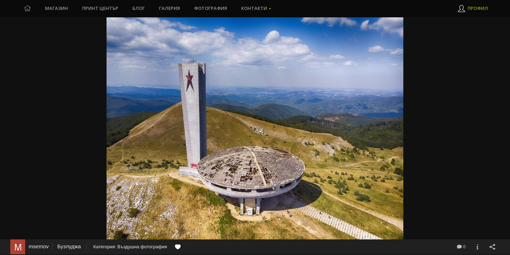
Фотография (210, 8)
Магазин (56, 8)
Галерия (169, 8)
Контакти (254, 8)
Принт (100, 8)
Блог (138, 8)
